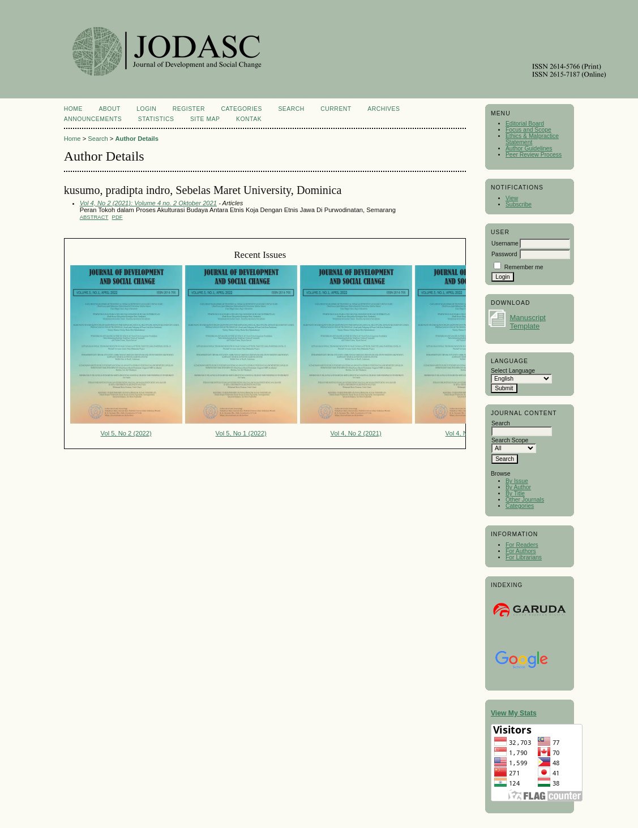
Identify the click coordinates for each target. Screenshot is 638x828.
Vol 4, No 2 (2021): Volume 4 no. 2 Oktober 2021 (148, 203)
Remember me (523, 267)
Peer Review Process (534, 155)
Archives (383, 109)
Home (73, 109)
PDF (117, 217)
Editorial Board (525, 123)
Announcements (93, 119)
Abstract (94, 217)
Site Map (205, 119)
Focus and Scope (528, 130)
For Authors (521, 551)
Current (335, 109)
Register (189, 109)
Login (146, 109)
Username (505, 243)
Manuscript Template (527, 321)
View (512, 198)
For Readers (522, 545)
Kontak (249, 119)
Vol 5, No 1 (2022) (241, 433)
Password (504, 254)
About (109, 109)
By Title (515, 493)
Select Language (513, 371)
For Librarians (524, 557)
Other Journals (525, 500)
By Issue (517, 481)
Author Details (136, 138)
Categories (520, 506)
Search (291, 109)
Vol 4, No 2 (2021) (356, 433)
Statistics (156, 119)
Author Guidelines (529, 148)
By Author (518, 487)
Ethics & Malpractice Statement (532, 139)
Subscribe (519, 204)
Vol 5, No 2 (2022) (126, 433)
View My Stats (514, 713)
